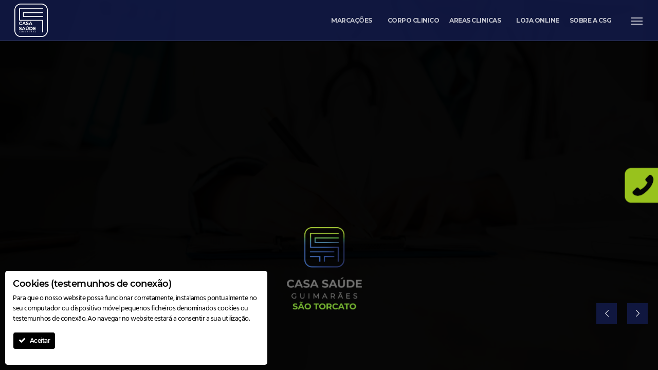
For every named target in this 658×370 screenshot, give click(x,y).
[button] (637, 20)
